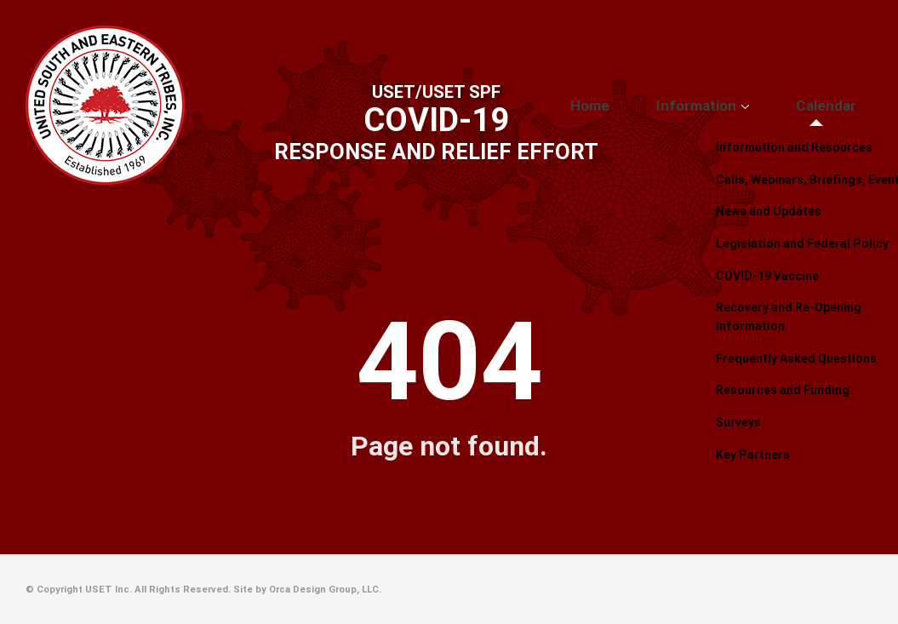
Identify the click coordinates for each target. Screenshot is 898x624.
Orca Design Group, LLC (324, 589)
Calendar (838, 106)
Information (734, 106)
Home (652, 106)
